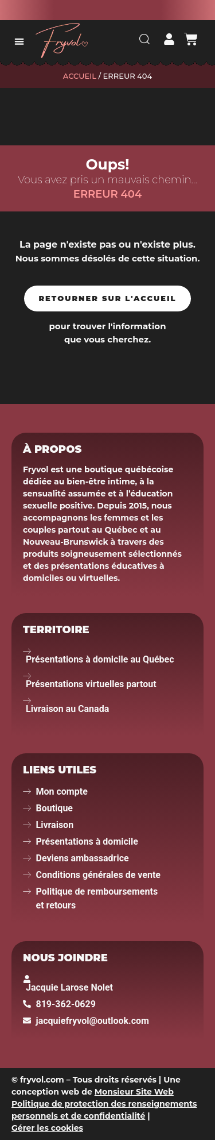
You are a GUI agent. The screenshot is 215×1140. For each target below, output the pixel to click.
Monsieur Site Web (134, 1092)
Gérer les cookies (47, 1128)
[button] (19, 41)
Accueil (79, 75)
